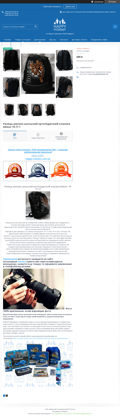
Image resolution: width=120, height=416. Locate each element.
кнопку (22, 261)
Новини (16, 44)
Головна (7, 39)
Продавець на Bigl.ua (60, 411)
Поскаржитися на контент (61, 414)
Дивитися (70, 6)
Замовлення (10, 258)
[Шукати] (35, 26)
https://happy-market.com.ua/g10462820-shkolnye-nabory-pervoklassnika (40, 338)
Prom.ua (72, 409)
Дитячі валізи (39, 39)
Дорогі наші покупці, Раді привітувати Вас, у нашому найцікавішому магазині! (38, 151)
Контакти (64, 39)
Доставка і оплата (79, 39)
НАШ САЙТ (37, 155)
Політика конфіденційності (82, 414)
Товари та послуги (22, 39)
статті (6, 44)
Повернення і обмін (99, 39)
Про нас (52, 39)
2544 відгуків (98, 2)
